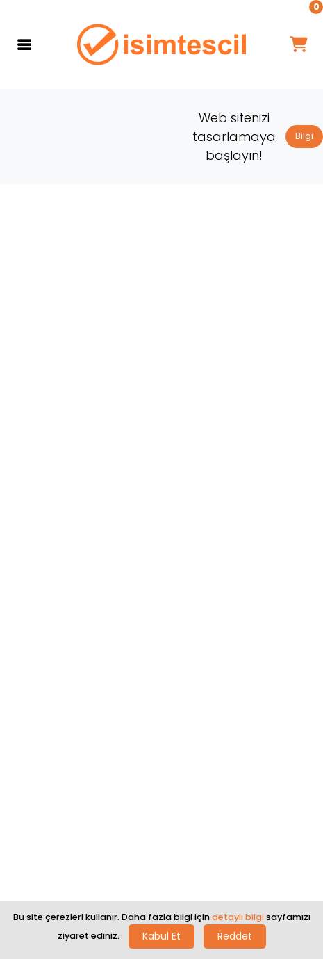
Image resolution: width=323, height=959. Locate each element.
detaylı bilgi (238, 917)
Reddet (234, 936)
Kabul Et (161, 936)
